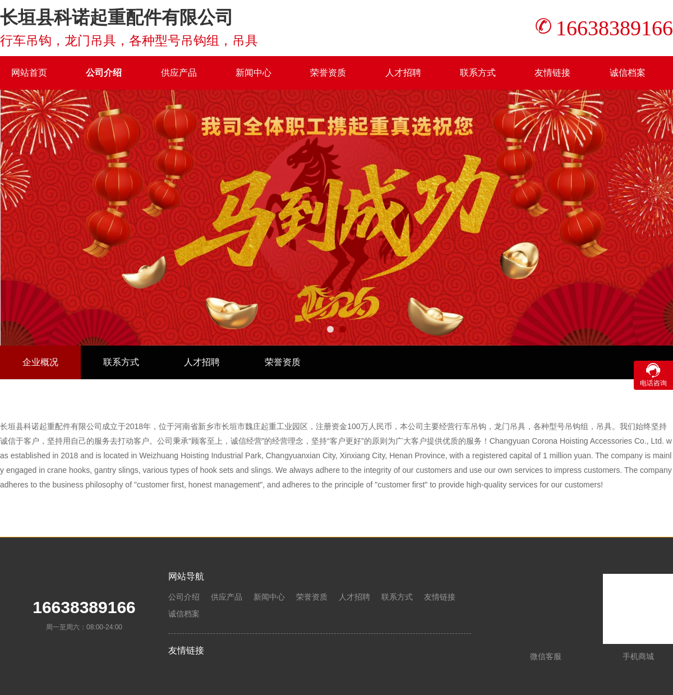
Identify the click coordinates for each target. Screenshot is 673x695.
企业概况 (40, 362)
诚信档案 (628, 72)
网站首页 (29, 72)
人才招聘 (403, 72)
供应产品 (179, 72)
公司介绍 (104, 72)
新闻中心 (253, 72)
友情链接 (552, 72)
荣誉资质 (328, 72)
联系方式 (478, 72)
